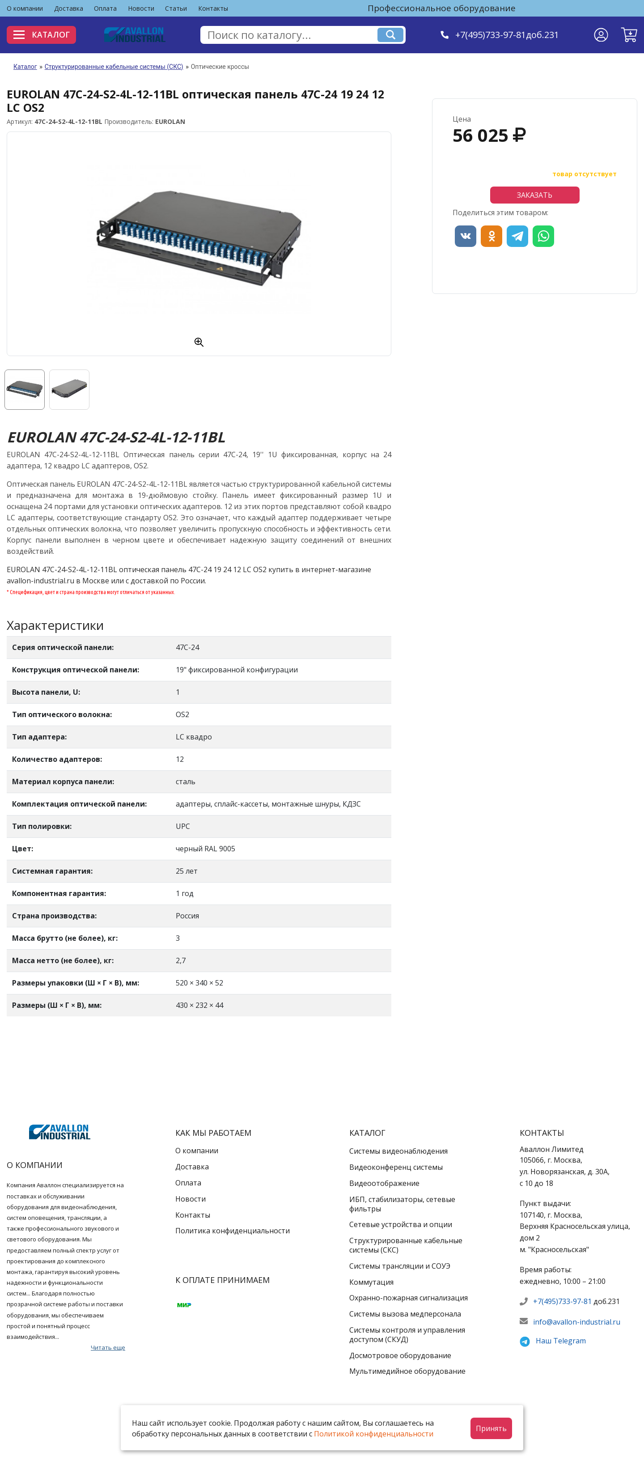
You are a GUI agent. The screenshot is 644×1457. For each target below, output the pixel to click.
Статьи (176, 8)
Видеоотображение (384, 1183)
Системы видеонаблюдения (398, 1151)
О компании (25, 8)
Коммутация (371, 1282)
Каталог (43, 34)
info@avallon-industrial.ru (576, 1322)
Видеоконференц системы (396, 1167)
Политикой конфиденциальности (373, 1434)
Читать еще (108, 1347)
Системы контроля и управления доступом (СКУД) (407, 1334)
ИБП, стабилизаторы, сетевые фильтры (402, 1204)
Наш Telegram (561, 1341)
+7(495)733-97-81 (562, 1301)
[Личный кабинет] (601, 35)
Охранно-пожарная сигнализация (408, 1298)
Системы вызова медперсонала (405, 1314)
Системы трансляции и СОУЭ (399, 1266)
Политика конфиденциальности (232, 1231)
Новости (141, 8)
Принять (491, 1428)
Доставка (68, 8)
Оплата (105, 8)
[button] (629, 34)
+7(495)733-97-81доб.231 (508, 35)
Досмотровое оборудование (400, 1355)
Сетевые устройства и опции (400, 1224)
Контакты (213, 8)
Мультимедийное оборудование (407, 1371)
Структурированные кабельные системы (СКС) (114, 66)
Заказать (534, 195)
